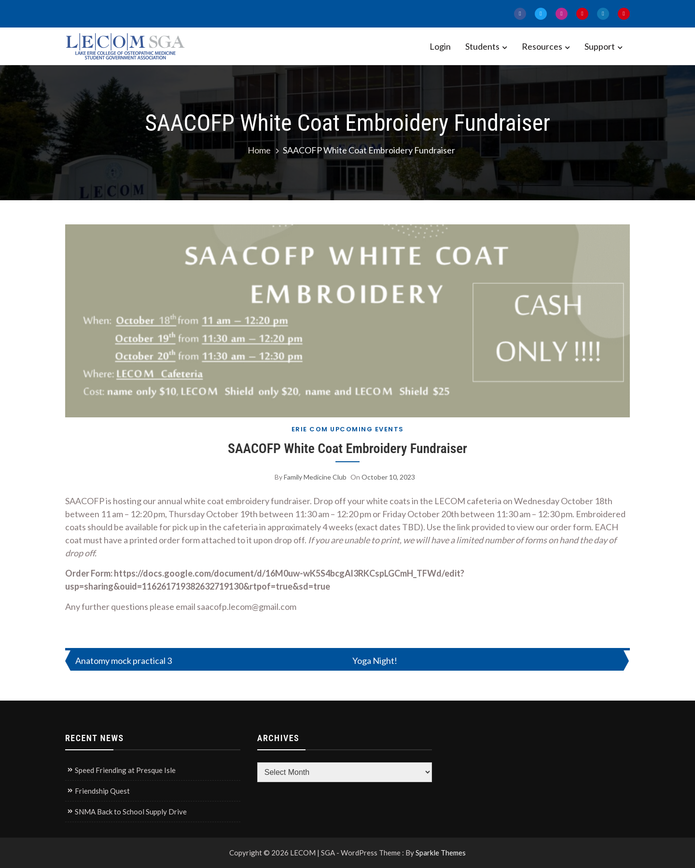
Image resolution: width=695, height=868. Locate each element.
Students (482, 46)
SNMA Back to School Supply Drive (131, 811)
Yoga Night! (374, 660)
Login (440, 46)
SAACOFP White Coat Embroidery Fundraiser (347, 448)
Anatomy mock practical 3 (123, 660)
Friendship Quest (102, 790)
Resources (542, 46)
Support (599, 46)
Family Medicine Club (315, 477)
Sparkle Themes (441, 852)
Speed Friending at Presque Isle (125, 770)
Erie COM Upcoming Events (348, 429)
